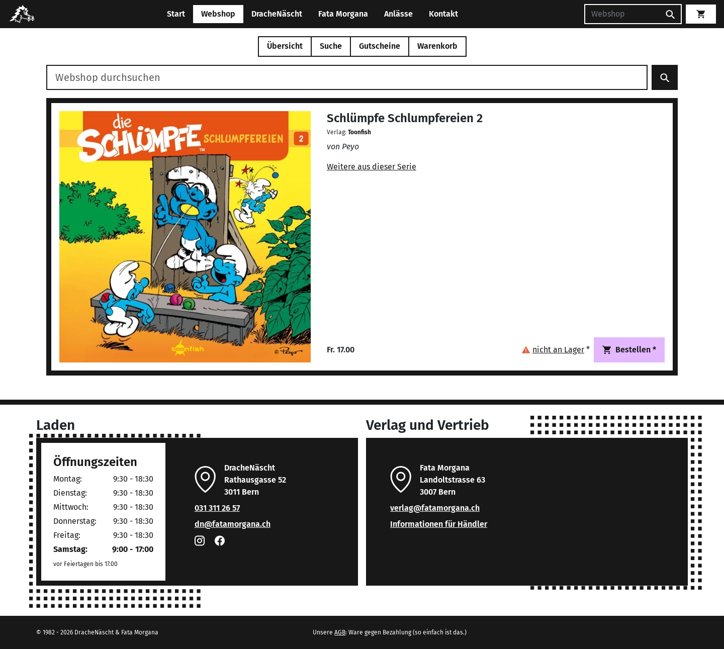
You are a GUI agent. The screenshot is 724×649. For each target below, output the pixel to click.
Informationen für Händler (438, 524)
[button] (555, 349)
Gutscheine (379, 46)
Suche (331, 46)
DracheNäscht (276, 14)
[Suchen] (622, 14)
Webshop (218, 14)
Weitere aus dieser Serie (371, 166)
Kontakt (443, 14)
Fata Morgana (343, 14)
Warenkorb (437, 46)
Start (176, 14)
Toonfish (359, 132)
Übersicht (285, 46)
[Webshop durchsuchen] (347, 77)
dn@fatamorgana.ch (232, 524)
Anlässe (398, 14)
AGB (339, 632)
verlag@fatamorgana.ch (435, 508)
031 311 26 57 (217, 508)
